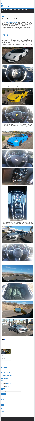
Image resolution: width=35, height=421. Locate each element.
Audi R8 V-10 (5, 35)
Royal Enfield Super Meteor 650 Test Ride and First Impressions (10, 372)
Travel (2, 402)
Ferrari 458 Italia (6, 33)
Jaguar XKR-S (5, 34)
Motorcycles (3, 397)
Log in (2, 407)
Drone (2, 396)
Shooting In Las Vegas (5, 356)
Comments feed (3, 410)
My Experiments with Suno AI (5, 369)
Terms (26, 9)
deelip (8, 20)
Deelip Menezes (3, 380)
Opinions (2, 399)
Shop (9, 11)
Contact (5, 11)
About (23, 9)
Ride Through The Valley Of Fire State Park (8, 344)
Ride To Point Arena (30, 344)
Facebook (5, 9)
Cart (17, 11)
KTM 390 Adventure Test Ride (5, 371)
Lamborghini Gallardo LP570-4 (8, 31)
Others (2, 400)
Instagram (10, 9)
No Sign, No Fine (9, 380)
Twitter (15, 9)
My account (13, 11)
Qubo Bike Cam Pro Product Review (6, 375)
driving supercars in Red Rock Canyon (12, 22)
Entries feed (3, 408)
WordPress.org (3, 411)
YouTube (19, 9)
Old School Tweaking (9, 383)
